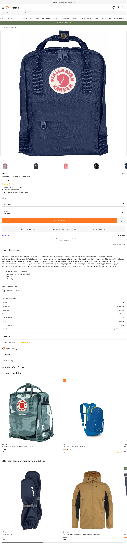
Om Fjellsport (58, 528)
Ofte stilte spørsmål (9, 528)
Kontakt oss (6, 544)
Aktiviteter (46, 19)
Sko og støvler (28, 19)
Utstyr (17, 19)
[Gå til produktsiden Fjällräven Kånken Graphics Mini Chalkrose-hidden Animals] (102, 402)
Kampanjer (66, 19)
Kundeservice (119, 19)
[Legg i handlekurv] (59, 220)
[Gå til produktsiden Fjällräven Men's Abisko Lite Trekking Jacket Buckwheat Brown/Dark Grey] (61, 469)
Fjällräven (13, 27)
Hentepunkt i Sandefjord (10, 540)
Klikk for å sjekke (63, 241)
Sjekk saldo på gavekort (10, 531)
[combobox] (63, 13)
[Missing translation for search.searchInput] (3, 13)
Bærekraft (57, 540)
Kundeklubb (57, 531)
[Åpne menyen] (3, 7)
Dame (10, 19)
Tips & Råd (6, 537)
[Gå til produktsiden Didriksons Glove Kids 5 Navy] (21, 469)
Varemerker (106, 19)
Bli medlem (118, 511)
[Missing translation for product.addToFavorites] (121, 220)
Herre (2, 19)
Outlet (97, 19)
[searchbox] (65, 13)
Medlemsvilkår (58, 534)
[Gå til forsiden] (12, 7)
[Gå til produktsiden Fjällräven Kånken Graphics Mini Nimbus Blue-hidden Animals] (21, 402)
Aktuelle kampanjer (34, 528)
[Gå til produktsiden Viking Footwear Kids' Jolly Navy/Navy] (102, 469)
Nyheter (76, 19)
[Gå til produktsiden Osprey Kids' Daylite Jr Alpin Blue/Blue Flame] (61, 402)
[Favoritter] (113, 7)
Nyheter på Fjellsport (35, 531)
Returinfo (5, 534)
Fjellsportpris (87, 19)
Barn (37, 19)
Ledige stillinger (59, 537)
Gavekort (56, 19)
